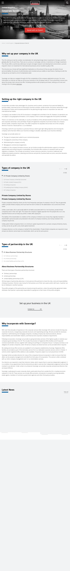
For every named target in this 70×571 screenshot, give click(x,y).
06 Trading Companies (10, 190)
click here (19, 86)
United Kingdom (10, 43)
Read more (4, 431)
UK (2, 418)
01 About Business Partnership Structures (18, 252)
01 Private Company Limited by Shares (17, 176)
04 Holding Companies (10, 185)
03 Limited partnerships (10, 258)
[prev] (60, 169)
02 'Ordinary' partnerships (11, 256)
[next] (65, 169)
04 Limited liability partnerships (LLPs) (14, 261)
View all (66, 392)
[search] (67, 2)
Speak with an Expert (35, 30)
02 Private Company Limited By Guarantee (15, 179)
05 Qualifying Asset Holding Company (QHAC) (16, 187)
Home (3, 43)
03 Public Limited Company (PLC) (12, 182)
